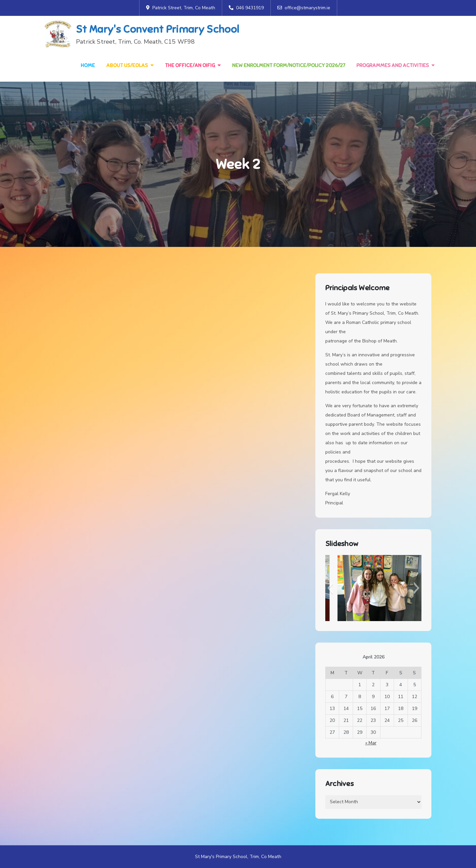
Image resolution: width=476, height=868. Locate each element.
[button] (330, 588)
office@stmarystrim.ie (303, 8)
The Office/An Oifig (190, 65)
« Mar (371, 743)
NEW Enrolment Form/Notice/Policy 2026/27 (288, 65)
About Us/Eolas (127, 65)
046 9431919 (246, 8)
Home (88, 65)
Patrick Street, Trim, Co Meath (180, 8)
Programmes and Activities (392, 65)
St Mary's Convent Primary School (157, 29)
